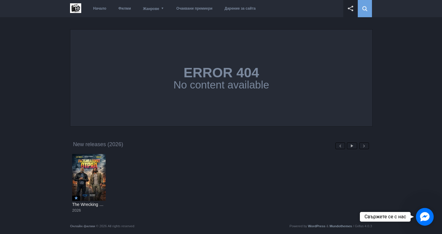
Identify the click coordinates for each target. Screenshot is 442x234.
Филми (124, 8)
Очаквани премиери (194, 8)
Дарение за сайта (240, 8)
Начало (99, 8)
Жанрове (151, 9)
